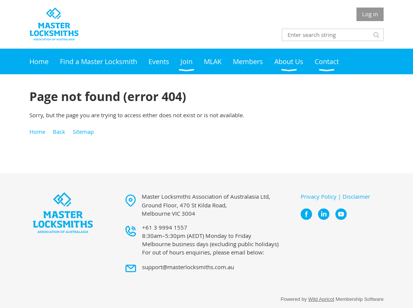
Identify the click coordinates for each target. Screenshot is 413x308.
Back (59, 131)
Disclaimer (356, 196)
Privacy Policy (319, 196)
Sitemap (83, 131)
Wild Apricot (321, 299)
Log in (370, 14)
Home (37, 131)
